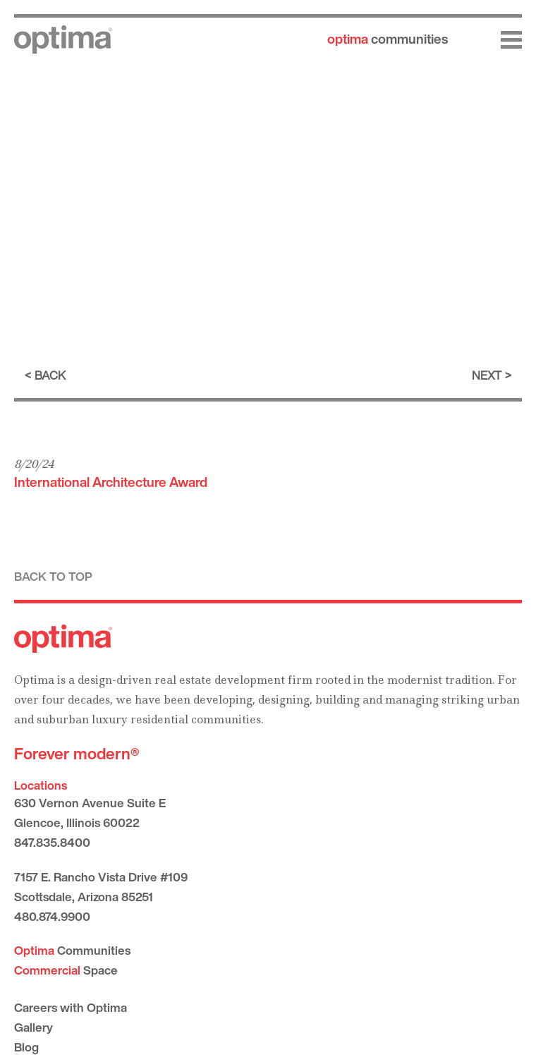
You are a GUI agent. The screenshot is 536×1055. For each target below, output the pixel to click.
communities (387, 39)
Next (486, 375)
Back (50, 375)
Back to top (53, 576)
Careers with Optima (70, 1007)
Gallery (33, 1027)
